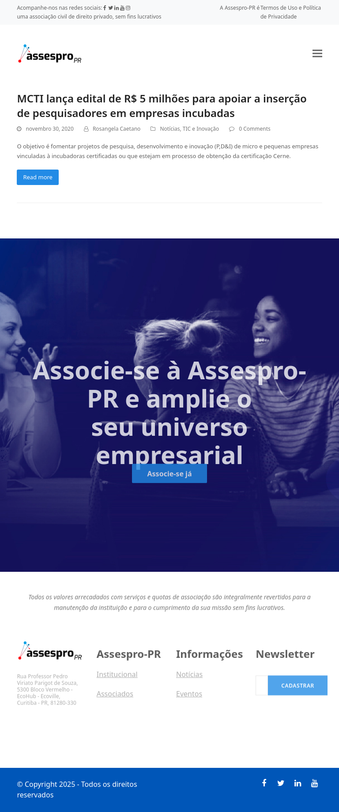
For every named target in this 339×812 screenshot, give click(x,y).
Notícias (170, 128)
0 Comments (254, 128)
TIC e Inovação (201, 128)
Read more (38, 177)
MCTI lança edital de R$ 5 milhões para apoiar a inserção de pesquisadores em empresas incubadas (161, 105)
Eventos (189, 696)
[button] (317, 53)
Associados (115, 696)
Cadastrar (297, 691)
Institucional (117, 677)
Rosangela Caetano (116, 128)
